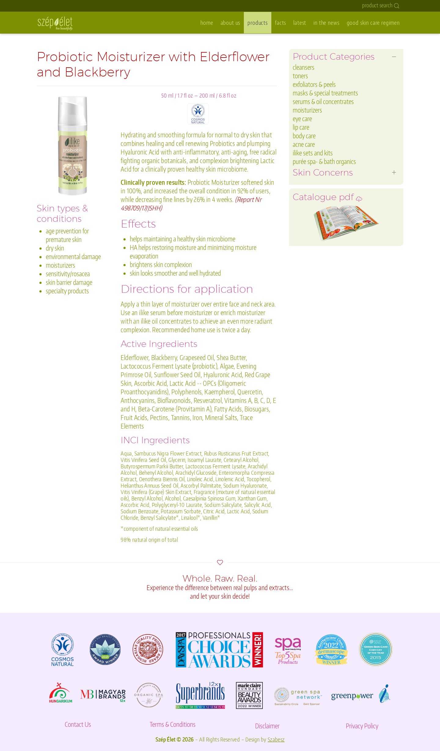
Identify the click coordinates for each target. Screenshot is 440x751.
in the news (326, 22)
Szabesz (276, 739)
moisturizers (307, 110)
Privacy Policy (362, 726)
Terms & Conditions (173, 724)
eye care (302, 118)
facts (280, 22)
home (206, 22)
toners (300, 76)
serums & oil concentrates (323, 101)
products (258, 22)
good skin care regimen (373, 22)
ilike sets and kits (313, 153)
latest (299, 22)
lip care (301, 127)
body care (304, 136)
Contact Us (78, 724)
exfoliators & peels (314, 84)
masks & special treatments (325, 93)
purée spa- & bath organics (324, 161)
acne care (304, 144)
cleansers (303, 67)
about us (230, 22)
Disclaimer (267, 726)
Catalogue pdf (327, 199)
